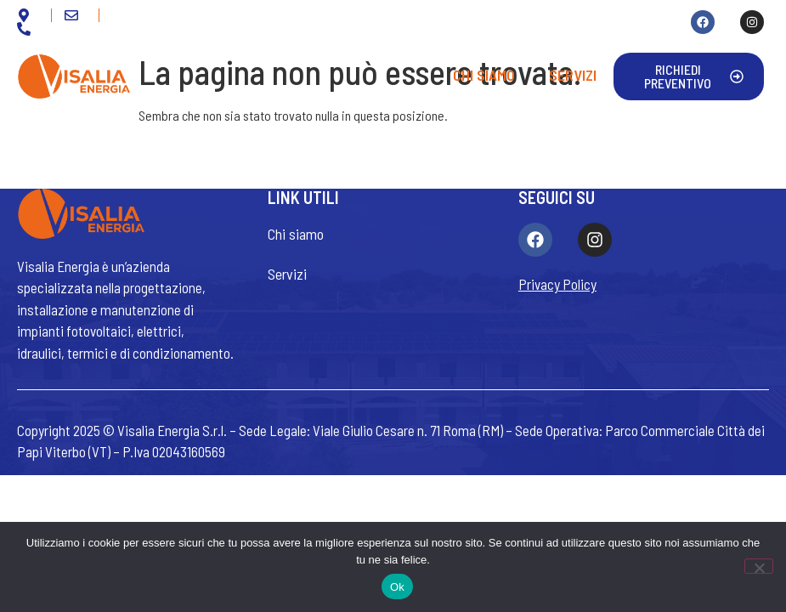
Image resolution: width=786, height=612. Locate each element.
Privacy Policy (557, 283)
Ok (397, 587)
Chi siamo (484, 74)
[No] (758, 566)
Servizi (573, 74)
